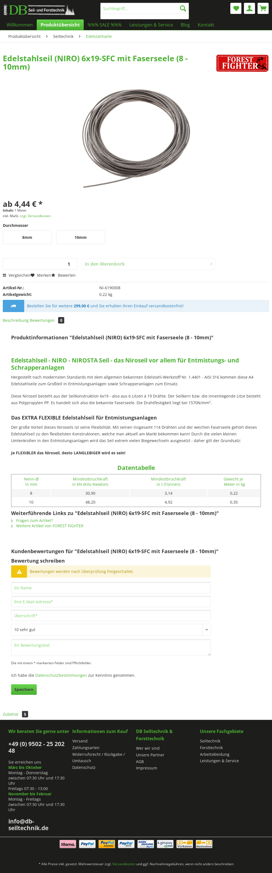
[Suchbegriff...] (144, 8)
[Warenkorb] (263, 8)
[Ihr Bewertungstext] (111, 647)
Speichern (23, 689)
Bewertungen (47, 320)
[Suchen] (183, 8)
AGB (140, 761)
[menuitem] (144, 11)
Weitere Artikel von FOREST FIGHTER (47, 525)
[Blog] (185, 24)
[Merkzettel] (235, 8)
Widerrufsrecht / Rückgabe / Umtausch (98, 758)
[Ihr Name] (111, 587)
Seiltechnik (210, 741)
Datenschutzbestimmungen (61, 675)
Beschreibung (16, 320)
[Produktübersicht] (60, 24)
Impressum (146, 768)
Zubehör (15, 714)
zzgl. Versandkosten (35, 216)
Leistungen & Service (219, 760)
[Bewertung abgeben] (111, 630)
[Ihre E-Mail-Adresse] (111, 601)
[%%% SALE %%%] (104, 24)
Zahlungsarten (86, 747)
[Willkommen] (20, 24)
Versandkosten (123, 864)
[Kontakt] (206, 24)
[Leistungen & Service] (151, 24)
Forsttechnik (211, 747)
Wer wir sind (148, 748)
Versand (80, 741)
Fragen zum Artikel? (32, 520)
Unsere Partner (150, 754)
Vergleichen (17, 275)
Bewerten (63, 275)
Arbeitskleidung (214, 754)
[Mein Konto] (249, 8)
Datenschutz (84, 767)
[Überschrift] (111, 615)
